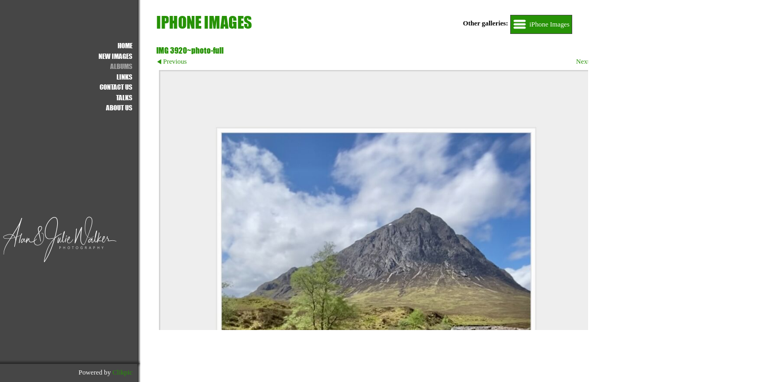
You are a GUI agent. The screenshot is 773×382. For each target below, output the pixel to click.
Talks (124, 97)
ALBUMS (121, 66)
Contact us (116, 87)
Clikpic (122, 372)
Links (124, 77)
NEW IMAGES (115, 56)
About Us (119, 107)
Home (125, 45)
